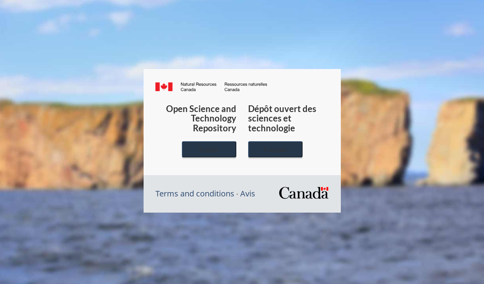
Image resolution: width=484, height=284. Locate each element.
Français (275, 149)
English (209, 149)
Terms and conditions (194, 193)
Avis (247, 193)
